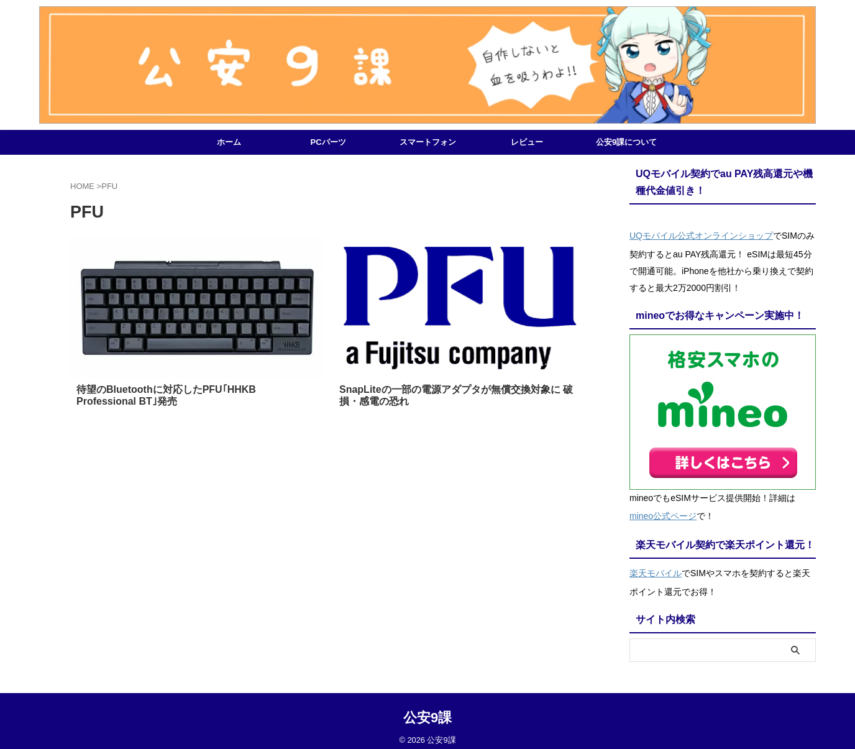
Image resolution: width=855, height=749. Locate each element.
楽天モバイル (655, 566)
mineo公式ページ (663, 512)
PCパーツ (327, 142)
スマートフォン (428, 142)
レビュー (527, 142)
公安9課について (626, 142)
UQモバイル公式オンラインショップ (701, 234)
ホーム (229, 142)
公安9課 (427, 709)
